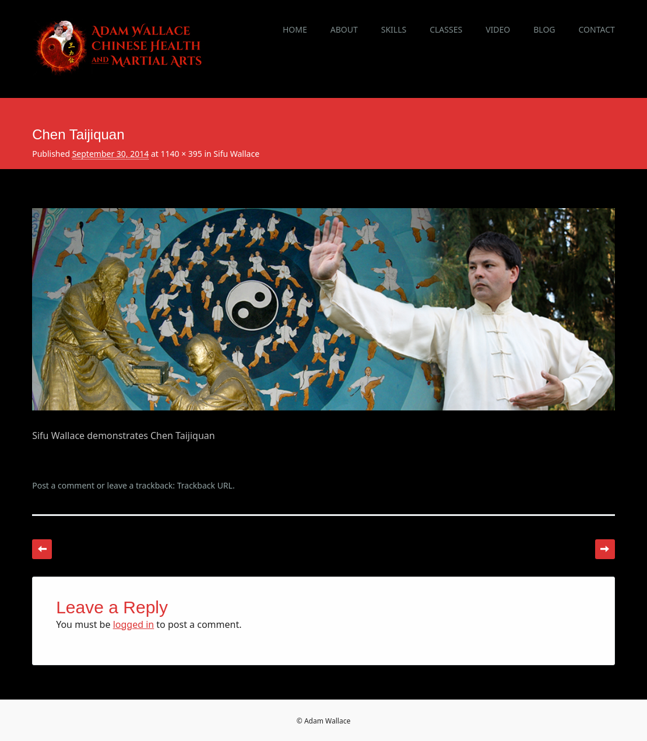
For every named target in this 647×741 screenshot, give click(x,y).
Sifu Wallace (236, 153)
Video (498, 29)
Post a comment (63, 485)
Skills (393, 29)
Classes (446, 29)
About (344, 29)
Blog (544, 29)
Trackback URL (205, 485)
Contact (597, 29)
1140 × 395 (181, 153)
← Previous (42, 549)
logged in (133, 624)
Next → (605, 549)
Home (295, 29)
